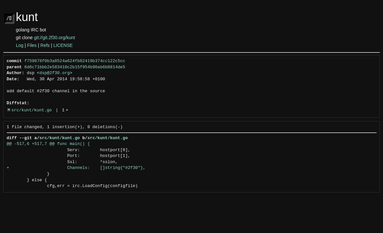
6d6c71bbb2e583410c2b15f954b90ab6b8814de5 (74, 67)
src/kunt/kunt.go (31, 110)
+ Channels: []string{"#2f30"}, (76, 168)
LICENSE (63, 45)
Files (32, 45)
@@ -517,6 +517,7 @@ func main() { (48, 144)
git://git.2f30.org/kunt (54, 37)
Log (19, 45)
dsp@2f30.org (54, 73)
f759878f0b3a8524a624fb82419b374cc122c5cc (74, 61)
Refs (45, 45)
